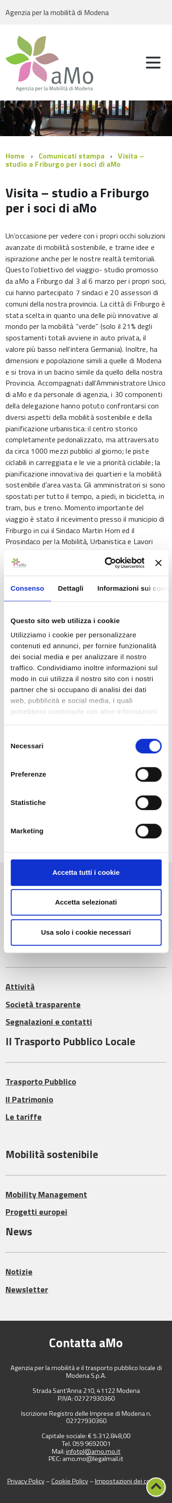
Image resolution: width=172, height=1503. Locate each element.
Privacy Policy (25, 1481)
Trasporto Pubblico (41, 1081)
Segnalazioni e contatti (49, 1022)
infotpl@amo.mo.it (93, 1451)
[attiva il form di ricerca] (128, 63)
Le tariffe (24, 1117)
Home (15, 155)
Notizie (19, 1271)
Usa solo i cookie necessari (86, 932)
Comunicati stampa (72, 155)
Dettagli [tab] (70, 588)
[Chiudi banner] (158, 563)
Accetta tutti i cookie (86, 872)
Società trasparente (43, 1004)
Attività (20, 986)
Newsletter (27, 1289)
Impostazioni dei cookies (130, 1481)
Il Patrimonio (29, 1099)
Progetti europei (36, 1212)
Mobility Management (46, 1194)
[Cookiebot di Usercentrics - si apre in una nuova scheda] (108, 563)
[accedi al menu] (153, 62)
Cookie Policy (69, 1481)
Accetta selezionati (86, 902)
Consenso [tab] (27, 588)
